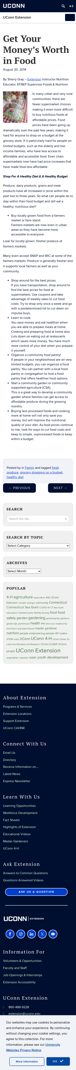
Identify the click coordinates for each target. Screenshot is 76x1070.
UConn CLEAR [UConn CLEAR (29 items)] (49, 644)
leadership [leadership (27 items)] (61, 623)
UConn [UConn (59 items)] (25, 639)
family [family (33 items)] (37, 612)
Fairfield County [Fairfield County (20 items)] (25, 613)
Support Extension (16, 721)
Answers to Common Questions (25, 873)
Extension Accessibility (19, 982)
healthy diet (15, 477)
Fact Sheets (11, 820)
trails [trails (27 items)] (16, 639)
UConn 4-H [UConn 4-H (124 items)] (41, 638)
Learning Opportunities (19, 806)
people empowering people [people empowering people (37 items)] (37, 633)
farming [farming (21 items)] (45, 613)
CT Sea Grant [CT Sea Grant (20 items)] (56, 607)
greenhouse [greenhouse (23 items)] (24, 623)
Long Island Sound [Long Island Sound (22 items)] (25, 628)
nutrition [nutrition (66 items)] (12, 633)
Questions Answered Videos (23, 880)
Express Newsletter (16, 781)
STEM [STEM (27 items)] (9, 639)
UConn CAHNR (14, 728)
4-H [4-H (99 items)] (9, 597)
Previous (19, 488)
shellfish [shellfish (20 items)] (63, 633)
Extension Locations (17, 714)
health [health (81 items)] (35, 623)
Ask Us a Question (36, 892)
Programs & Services (17, 707)
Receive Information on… (20, 767)
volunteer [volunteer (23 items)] (23, 657)
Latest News (11, 774)
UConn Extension (17, 17)
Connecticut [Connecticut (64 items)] (58, 603)
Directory (9, 760)
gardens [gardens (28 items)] (65, 618)
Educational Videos (16, 834)
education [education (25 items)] (11, 612)
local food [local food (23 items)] (11, 628)
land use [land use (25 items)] (50, 623)
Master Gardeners (15, 841)
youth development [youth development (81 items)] (52, 657)
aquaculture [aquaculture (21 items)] (39, 597)
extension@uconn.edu (24, 1014)
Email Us (9, 753)
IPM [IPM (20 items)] (43, 623)
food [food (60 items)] (53, 613)
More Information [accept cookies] (27, 1061)
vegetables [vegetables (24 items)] (12, 657)
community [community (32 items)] (42, 602)
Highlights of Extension (19, 827)
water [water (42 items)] (32, 657)
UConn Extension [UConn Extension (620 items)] (38, 650)
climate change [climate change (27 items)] (26, 602)
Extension (34, 79)
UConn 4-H (11, 848)
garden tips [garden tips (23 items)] (11, 623)
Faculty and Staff (15, 968)
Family (29, 468)
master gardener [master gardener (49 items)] (46, 628)
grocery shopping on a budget (41, 472)
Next (60, 488)
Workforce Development (20, 813)
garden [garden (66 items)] (22, 618)
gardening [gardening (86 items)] (36, 618)
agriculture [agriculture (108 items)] (23, 597)
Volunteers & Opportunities (22, 961)
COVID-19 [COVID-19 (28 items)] (44, 607)
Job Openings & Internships (22, 975)
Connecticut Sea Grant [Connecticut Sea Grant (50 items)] (22, 607)
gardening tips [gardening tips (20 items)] (53, 618)
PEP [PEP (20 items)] (57, 633)
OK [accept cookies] (58, 1061)
